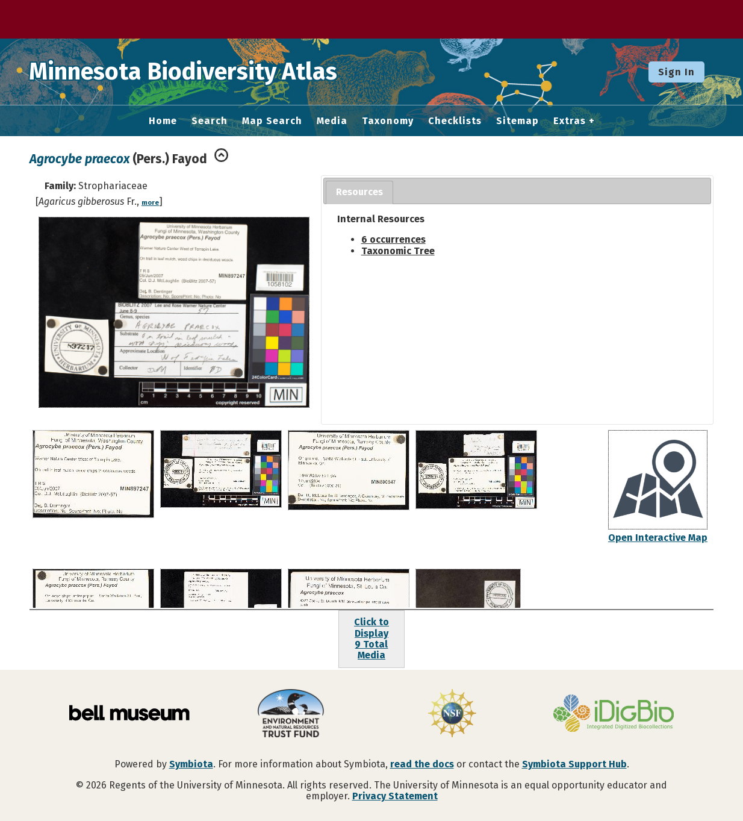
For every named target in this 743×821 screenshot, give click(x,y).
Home (163, 121)
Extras (569, 121)
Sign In (676, 72)
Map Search (272, 121)
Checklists (455, 121)
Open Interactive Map (657, 537)
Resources (359, 192)
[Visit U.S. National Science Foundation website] (452, 714)
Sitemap (517, 121)
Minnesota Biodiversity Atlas (187, 71)
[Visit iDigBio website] (613, 714)
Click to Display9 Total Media (371, 638)
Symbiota (191, 764)
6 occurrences (393, 239)
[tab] (359, 192)
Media (332, 121)
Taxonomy (388, 121)
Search (209, 121)
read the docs (422, 764)
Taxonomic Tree (398, 251)
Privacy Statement (395, 796)
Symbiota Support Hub (574, 764)
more (150, 203)
